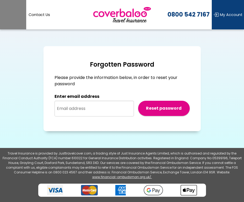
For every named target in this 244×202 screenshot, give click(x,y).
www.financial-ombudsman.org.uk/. (122, 177)
